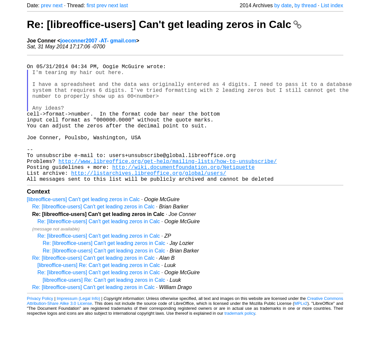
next (58, 5)
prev (46, 5)
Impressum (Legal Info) (78, 326)
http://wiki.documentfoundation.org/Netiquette (183, 192)
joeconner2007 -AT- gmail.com (98, 40)
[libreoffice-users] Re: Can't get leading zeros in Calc (99, 293)
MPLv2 (300, 331)
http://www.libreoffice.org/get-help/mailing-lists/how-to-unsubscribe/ (168, 184)
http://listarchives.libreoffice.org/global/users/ (148, 199)
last (124, 5)
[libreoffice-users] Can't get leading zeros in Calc (83, 227)
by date (282, 5)
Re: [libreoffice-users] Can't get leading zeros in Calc (164, 24)
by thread (306, 5)
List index (332, 5)
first (91, 5)
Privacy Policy (40, 326)
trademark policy (239, 340)
